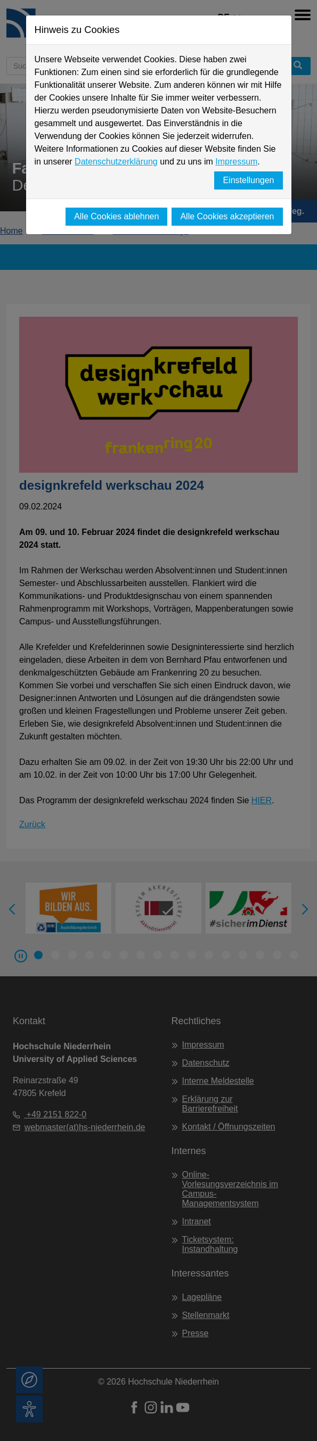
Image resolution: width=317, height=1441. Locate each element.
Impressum (236, 161)
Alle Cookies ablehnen (116, 216)
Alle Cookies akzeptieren (227, 216)
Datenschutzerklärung (116, 161)
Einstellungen (248, 180)
